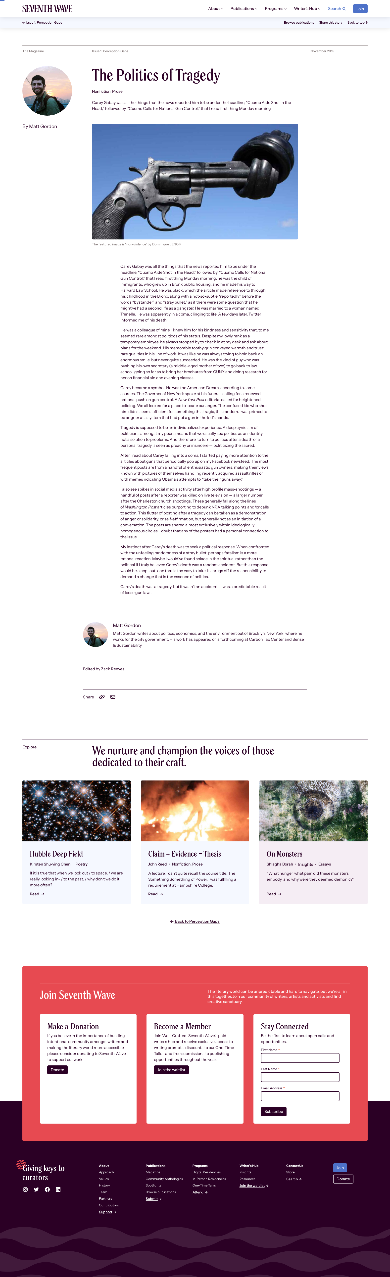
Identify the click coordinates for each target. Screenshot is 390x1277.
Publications (242, 8)
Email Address (273, 1088)
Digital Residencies (207, 1172)
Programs (274, 8)
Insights (245, 1172)
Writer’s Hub (305, 8)
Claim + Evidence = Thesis (187, 853)
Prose (118, 91)
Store (290, 1172)
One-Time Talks (204, 1185)
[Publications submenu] (256, 8)
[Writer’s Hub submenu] (319, 8)
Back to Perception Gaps (197, 921)
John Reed (158, 864)
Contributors (109, 1205)
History (104, 1185)
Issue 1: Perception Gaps (44, 22)
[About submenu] (222, 8)
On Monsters (286, 853)
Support (105, 1212)
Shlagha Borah (280, 864)
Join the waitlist (171, 1070)
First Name (270, 1050)
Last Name (270, 1069)
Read (35, 893)
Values (104, 1179)
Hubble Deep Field (58, 853)
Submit (152, 1199)
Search (292, 1179)
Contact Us (294, 1166)
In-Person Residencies (209, 1179)
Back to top (356, 22)
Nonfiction (102, 91)
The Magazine (33, 51)
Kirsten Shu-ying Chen (51, 864)
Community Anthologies (164, 1179)
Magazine (153, 1172)
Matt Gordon (44, 126)
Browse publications (299, 22)
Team (103, 1192)
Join (360, 8)
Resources (247, 1179)
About (214, 8)
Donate (57, 1070)
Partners (105, 1199)
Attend (198, 1192)
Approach (106, 1172)
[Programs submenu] (285, 8)
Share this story (330, 22)
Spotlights (153, 1185)
